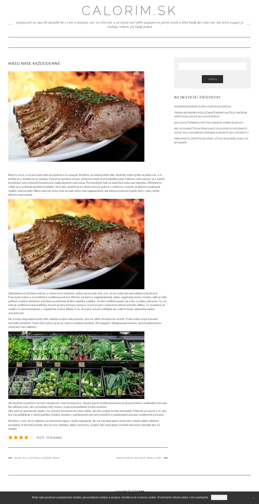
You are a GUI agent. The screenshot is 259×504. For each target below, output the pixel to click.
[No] (254, 498)
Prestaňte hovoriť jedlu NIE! (139, 457)
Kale (141, 491)
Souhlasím (219, 497)
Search (212, 79)
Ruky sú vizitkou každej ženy (37, 457)
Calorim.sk (130, 10)
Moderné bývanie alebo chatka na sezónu (202, 106)
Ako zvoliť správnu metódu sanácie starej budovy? (208, 122)
